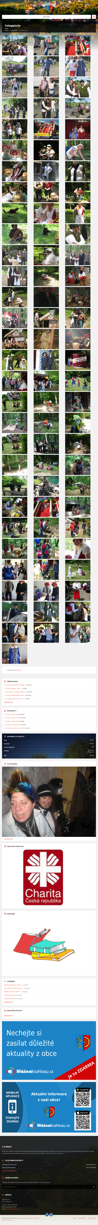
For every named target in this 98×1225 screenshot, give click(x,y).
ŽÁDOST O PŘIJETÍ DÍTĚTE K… (13, 992)
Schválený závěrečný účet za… (15, 699)
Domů (74, 1218)
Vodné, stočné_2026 (12, 714)
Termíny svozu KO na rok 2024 (15, 728)
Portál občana (92, 1218)
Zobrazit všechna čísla (9, 1171)
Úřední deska (82, 1218)
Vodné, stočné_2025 (12, 721)
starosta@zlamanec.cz (13, 1209)
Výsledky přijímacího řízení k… (13, 985)
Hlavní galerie (18, 670)
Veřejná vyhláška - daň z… (14, 688)
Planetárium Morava (10, 995)
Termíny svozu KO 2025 (13, 725)
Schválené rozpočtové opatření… (16, 692)
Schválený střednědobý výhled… (16, 685)
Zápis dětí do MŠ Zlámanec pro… (14, 988)
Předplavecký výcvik (10, 998)
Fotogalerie (14, 30)
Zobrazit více (8, 702)
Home (7, 30)
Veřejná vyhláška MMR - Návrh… (15, 695)
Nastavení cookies (6, 1220)
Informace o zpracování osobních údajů (28, 1218)
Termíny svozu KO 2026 (13, 718)
